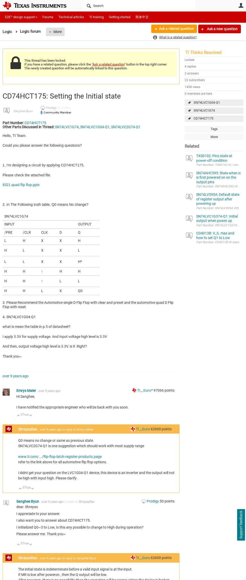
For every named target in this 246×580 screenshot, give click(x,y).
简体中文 (142, 17)
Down (31, 416)
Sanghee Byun (23, 111)
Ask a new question (222, 29)
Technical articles (71, 17)
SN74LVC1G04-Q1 (207, 102)
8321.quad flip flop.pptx (21, 185)
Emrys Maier (26, 391)
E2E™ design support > (21, 17)
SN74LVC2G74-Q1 (125, 127)
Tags (214, 129)
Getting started (119, 17)
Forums (47, 17)
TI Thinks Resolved (203, 52)
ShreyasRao (28, 429)
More (57, 32)
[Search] (139, 5)
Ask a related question (176, 29)
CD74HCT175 (203, 118)
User (240, 5)
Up (18, 416)
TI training (96, 17)
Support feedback (241, 525)
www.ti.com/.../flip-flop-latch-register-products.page (60, 457)
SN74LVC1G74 (204, 110)
